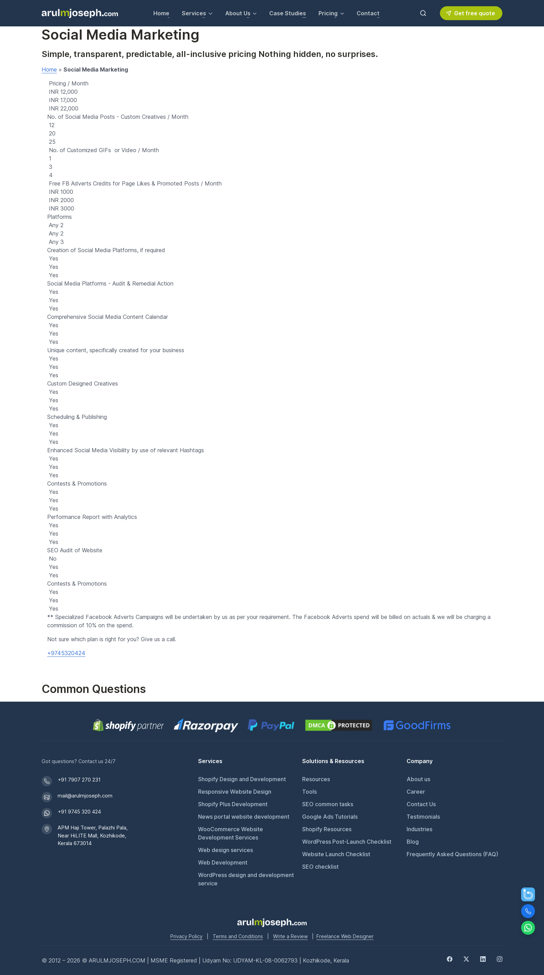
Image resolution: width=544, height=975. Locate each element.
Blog (413, 841)
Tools (309, 791)
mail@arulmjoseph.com (85, 795)
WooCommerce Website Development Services (230, 833)
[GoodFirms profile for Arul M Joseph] (417, 725)
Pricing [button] (328, 13)
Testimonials (423, 816)
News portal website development (243, 816)
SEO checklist (320, 866)
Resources (316, 779)
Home (49, 69)
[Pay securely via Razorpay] (206, 725)
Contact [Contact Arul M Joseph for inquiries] (368, 13)
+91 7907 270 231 (79, 779)
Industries (419, 829)
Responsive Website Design (234, 791)
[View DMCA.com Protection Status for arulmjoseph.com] (338, 725)
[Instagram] (499, 958)
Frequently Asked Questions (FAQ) (452, 854)
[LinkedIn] (483, 958)
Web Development (222, 862)
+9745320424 (66, 653)
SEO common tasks (327, 804)
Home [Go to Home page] (161, 13)
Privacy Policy (186, 936)
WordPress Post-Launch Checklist (346, 841)
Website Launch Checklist (336, 854)
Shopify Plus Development (232, 804)
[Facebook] (449, 958)
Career (416, 791)
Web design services (225, 849)
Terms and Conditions (238, 936)
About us (418, 779)
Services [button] (194, 13)
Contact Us (421, 804)
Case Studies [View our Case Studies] (287, 13)
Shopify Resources (326, 829)
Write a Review (290, 936)
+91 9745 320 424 (79, 811)
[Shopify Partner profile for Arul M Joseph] (128, 725)
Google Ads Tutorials (330, 816)
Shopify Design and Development (242, 779)
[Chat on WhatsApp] (528, 928)
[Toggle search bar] (423, 13)
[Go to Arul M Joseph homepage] (272, 922)
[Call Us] (528, 911)
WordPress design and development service (246, 879)
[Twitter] (466, 958)
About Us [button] (237, 13)
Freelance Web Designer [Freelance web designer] (345, 936)
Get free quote (470, 13)
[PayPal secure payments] (271, 725)
